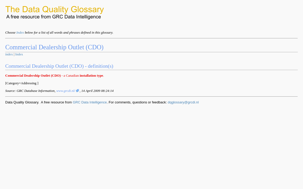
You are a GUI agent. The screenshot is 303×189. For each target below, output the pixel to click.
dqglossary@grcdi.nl (183, 102)
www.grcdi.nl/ (67, 91)
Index (20, 32)
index (9, 54)
